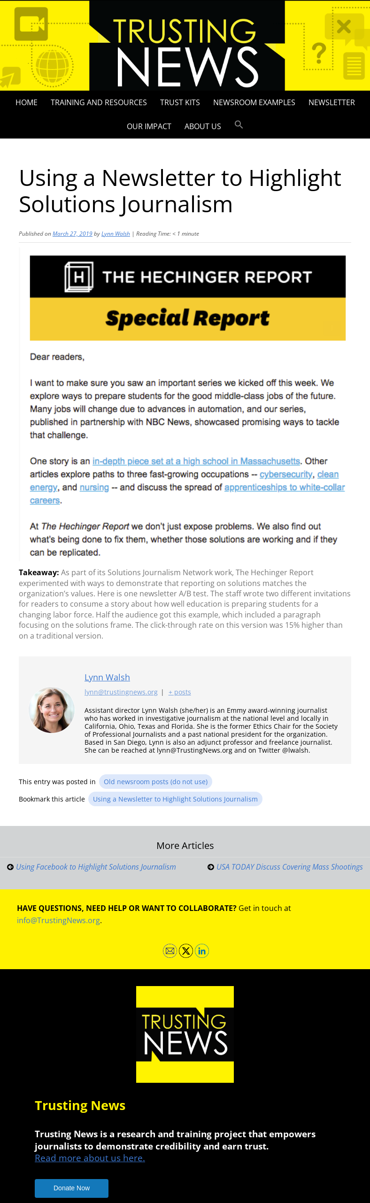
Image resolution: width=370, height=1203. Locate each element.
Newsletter (331, 102)
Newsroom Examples (254, 102)
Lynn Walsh (115, 234)
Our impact (149, 126)
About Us (203, 126)
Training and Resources (99, 102)
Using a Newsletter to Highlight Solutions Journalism (175, 798)
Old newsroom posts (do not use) (156, 781)
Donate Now (72, 1188)
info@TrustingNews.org (58, 920)
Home (26, 102)
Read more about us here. (90, 1157)
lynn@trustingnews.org (121, 691)
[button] (239, 125)
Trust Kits (180, 102)
